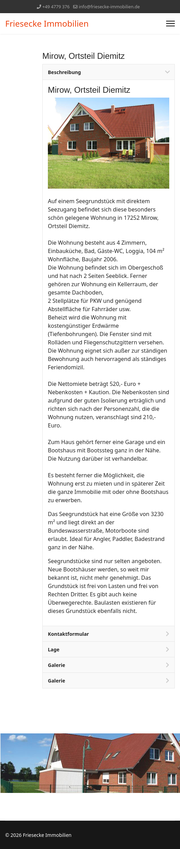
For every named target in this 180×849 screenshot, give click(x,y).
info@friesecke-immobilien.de (109, 7)
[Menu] (170, 23)
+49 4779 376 (56, 7)
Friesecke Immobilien (46, 23)
